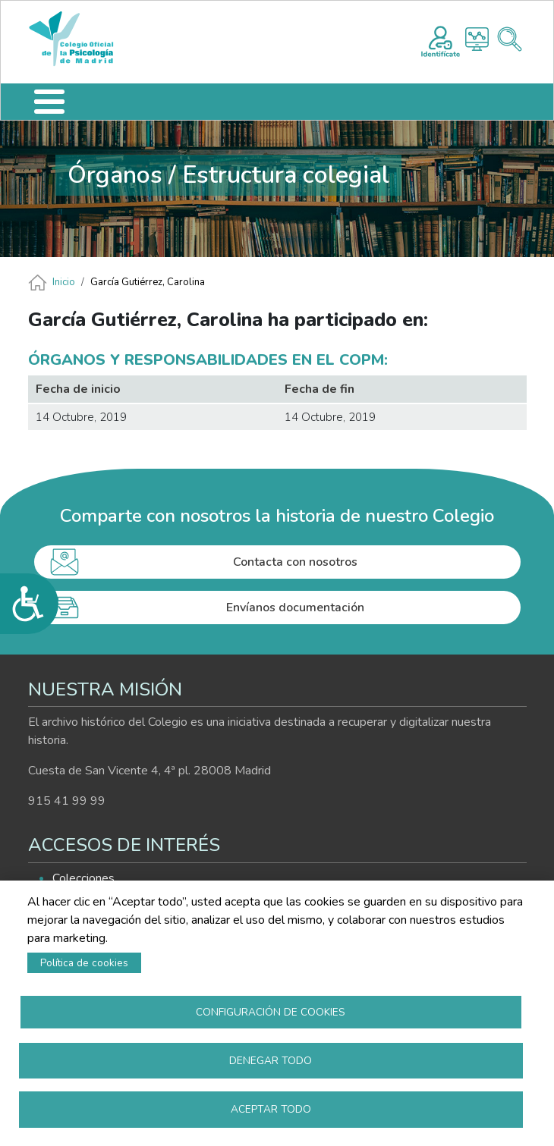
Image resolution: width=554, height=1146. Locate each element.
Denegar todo (270, 1059)
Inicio (63, 282)
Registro (440, 39)
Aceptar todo (271, 1108)
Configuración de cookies (270, 1010)
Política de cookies (84, 960)
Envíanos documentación (295, 607)
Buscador (509, 39)
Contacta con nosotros (295, 562)
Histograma (477, 39)
